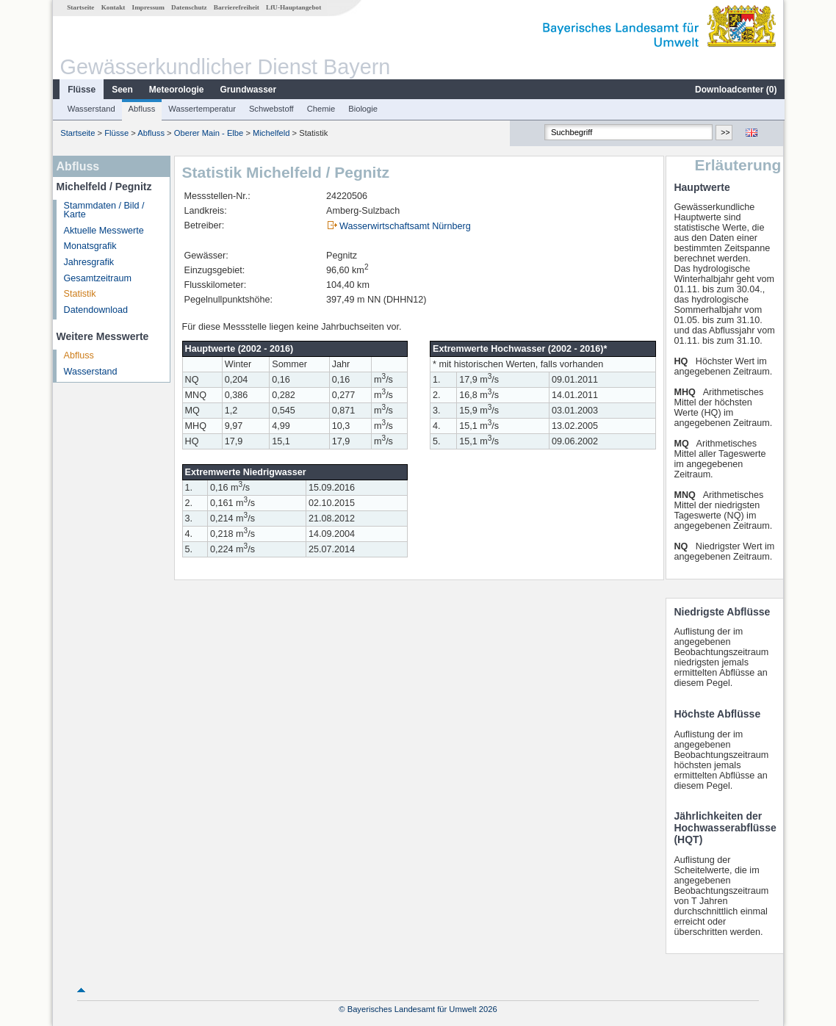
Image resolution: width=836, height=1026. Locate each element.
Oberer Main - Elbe (208, 133)
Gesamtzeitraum (97, 278)
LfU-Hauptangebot (292, 7)
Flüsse (81, 89)
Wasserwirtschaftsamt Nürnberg (404, 226)
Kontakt (113, 7)
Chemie (320, 108)
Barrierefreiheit (236, 7)
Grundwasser (248, 89)
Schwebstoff (270, 108)
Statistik (79, 294)
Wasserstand (91, 108)
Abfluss (141, 108)
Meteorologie (175, 89)
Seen (121, 89)
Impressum (147, 7)
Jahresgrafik (88, 262)
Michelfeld (270, 133)
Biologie (362, 108)
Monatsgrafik (89, 246)
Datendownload (95, 310)
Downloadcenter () (735, 89)
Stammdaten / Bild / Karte (103, 210)
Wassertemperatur (201, 108)
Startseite (79, 7)
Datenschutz (188, 7)
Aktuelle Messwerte (103, 230)
